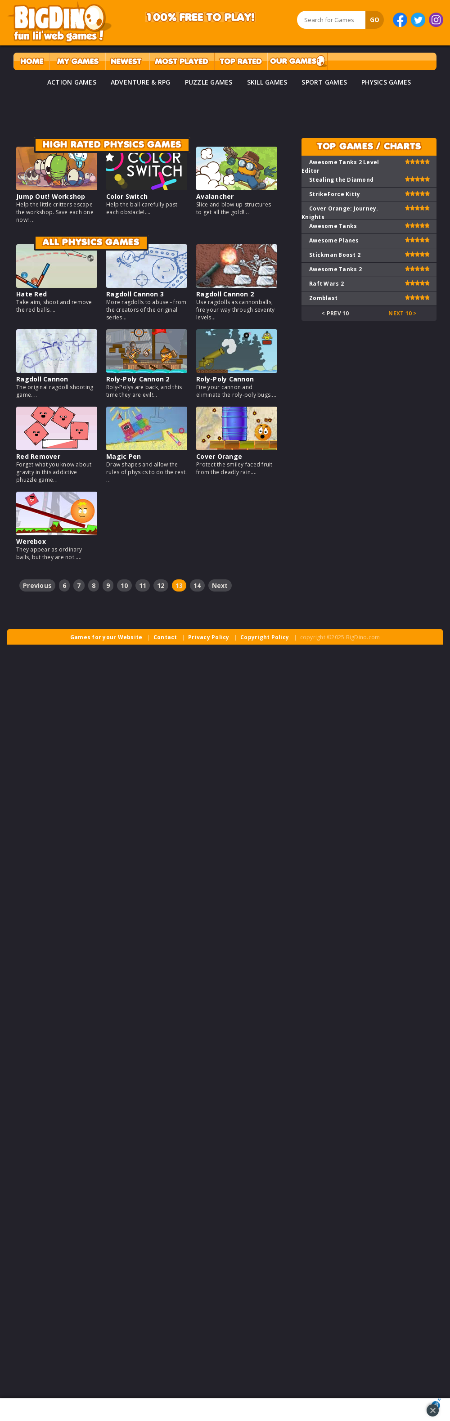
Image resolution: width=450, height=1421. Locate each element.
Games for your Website (106, 637)
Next (220, 585)
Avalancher (215, 196)
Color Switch (127, 196)
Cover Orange (219, 456)
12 (161, 585)
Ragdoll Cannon (42, 379)
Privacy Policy (209, 637)
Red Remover (38, 456)
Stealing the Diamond (341, 180)
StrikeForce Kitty (334, 194)
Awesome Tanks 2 (335, 269)
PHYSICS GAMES (386, 82)
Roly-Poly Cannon (225, 379)
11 (143, 585)
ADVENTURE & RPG (141, 82)
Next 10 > (402, 313)
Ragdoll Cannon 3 (135, 294)
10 (124, 585)
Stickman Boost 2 (334, 255)
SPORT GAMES (324, 82)
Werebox (31, 541)
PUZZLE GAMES (209, 82)
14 (197, 585)
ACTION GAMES (71, 82)
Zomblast (323, 298)
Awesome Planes (334, 240)
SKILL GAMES (267, 82)
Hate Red (31, 294)
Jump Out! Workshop (51, 196)
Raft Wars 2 (326, 283)
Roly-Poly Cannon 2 (138, 379)
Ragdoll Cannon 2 (225, 294)
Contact (165, 637)
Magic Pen (123, 456)
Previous (37, 585)
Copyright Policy (264, 637)
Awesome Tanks (333, 226)
